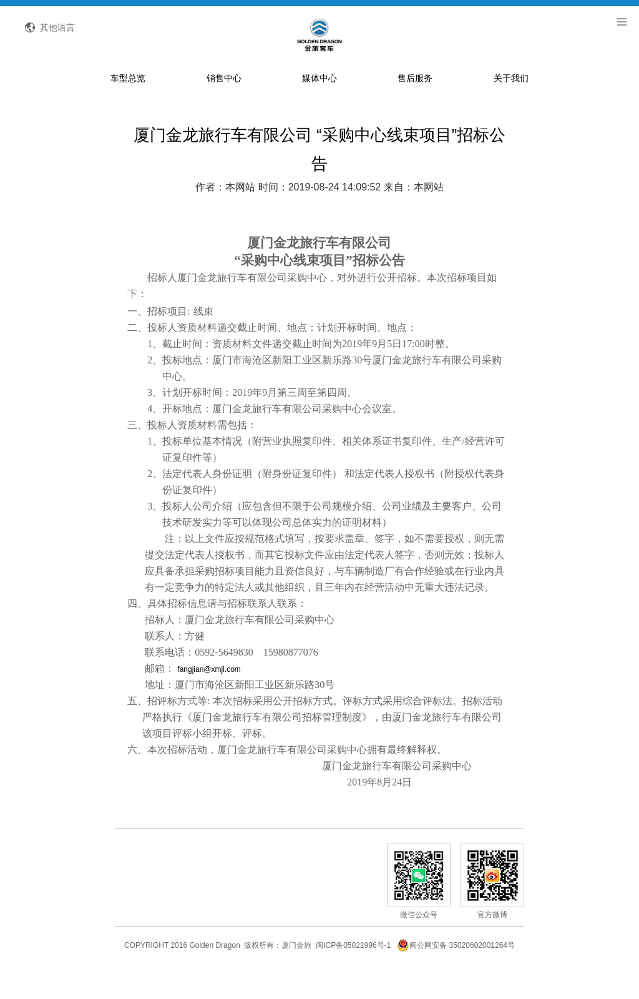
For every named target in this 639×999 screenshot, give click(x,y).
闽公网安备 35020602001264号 (456, 970)
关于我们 (511, 102)
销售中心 (224, 102)
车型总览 (127, 102)
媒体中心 (319, 102)
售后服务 (415, 102)
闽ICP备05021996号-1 (353, 970)
